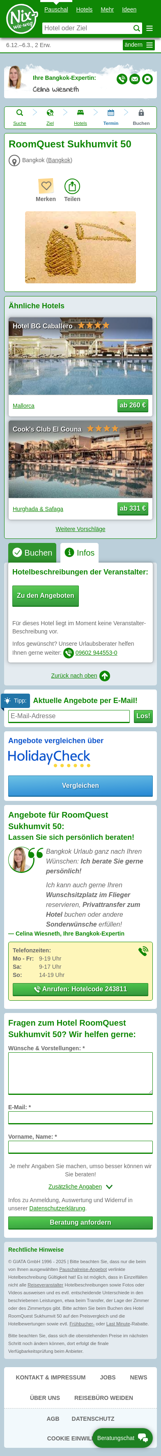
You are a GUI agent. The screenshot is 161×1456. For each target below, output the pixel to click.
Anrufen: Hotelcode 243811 (80, 989)
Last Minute (118, 1323)
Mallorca (23, 405)
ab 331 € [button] (133, 508)
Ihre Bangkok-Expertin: (64, 78)
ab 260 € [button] (133, 405)
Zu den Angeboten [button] (45, 595)
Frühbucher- (81, 1323)
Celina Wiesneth (56, 90)
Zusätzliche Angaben (75, 1186)
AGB (52, 1418)
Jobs (107, 1377)
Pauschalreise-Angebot (83, 1269)
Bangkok (59, 160)
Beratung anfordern (80, 1222)
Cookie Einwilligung (80, 1438)
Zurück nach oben (80, 676)
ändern (140, 45)
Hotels (84, 9)
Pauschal (56, 9)
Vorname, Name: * (32, 1136)
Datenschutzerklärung (57, 1208)
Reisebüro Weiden (103, 1398)
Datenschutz (93, 1418)
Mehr (107, 9)
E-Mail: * (19, 1107)
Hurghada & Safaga (38, 509)
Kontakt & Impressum (50, 1377)
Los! (143, 715)
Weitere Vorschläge (80, 529)
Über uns (45, 1398)
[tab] (32, 553)
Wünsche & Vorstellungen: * (46, 1048)
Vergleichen (80, 785)
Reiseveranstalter (45, 1284)
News (138, 1377)
